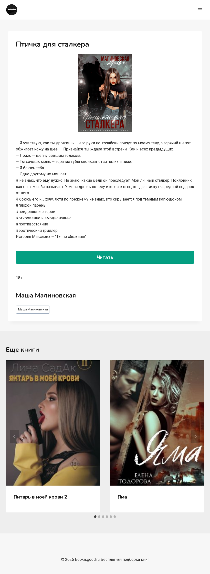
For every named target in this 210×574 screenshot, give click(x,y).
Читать (105, 257)
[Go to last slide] (14, 436)
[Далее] (195, 436)
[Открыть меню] (199, 9)
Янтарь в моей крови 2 (40, 497)
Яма (122, 497)
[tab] (95, 516)
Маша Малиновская (33, 309)
